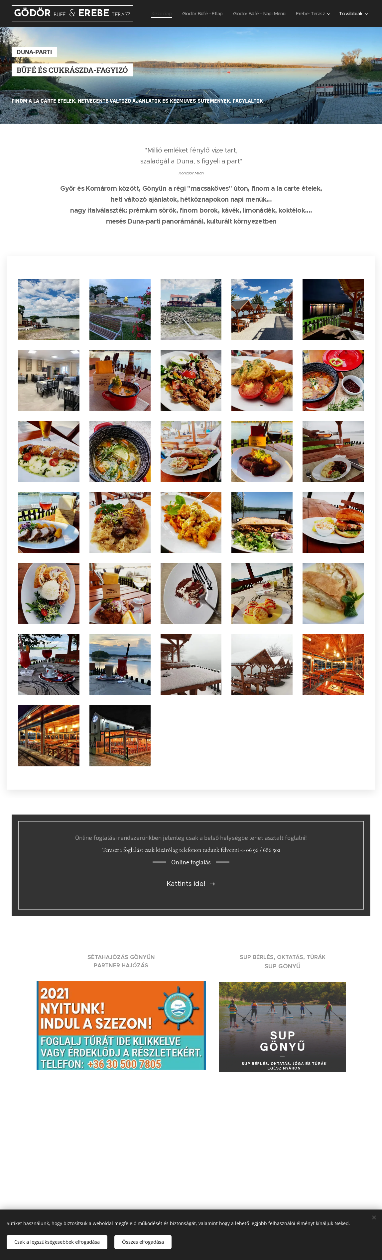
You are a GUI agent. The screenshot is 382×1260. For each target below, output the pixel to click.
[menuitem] (153, 13)
